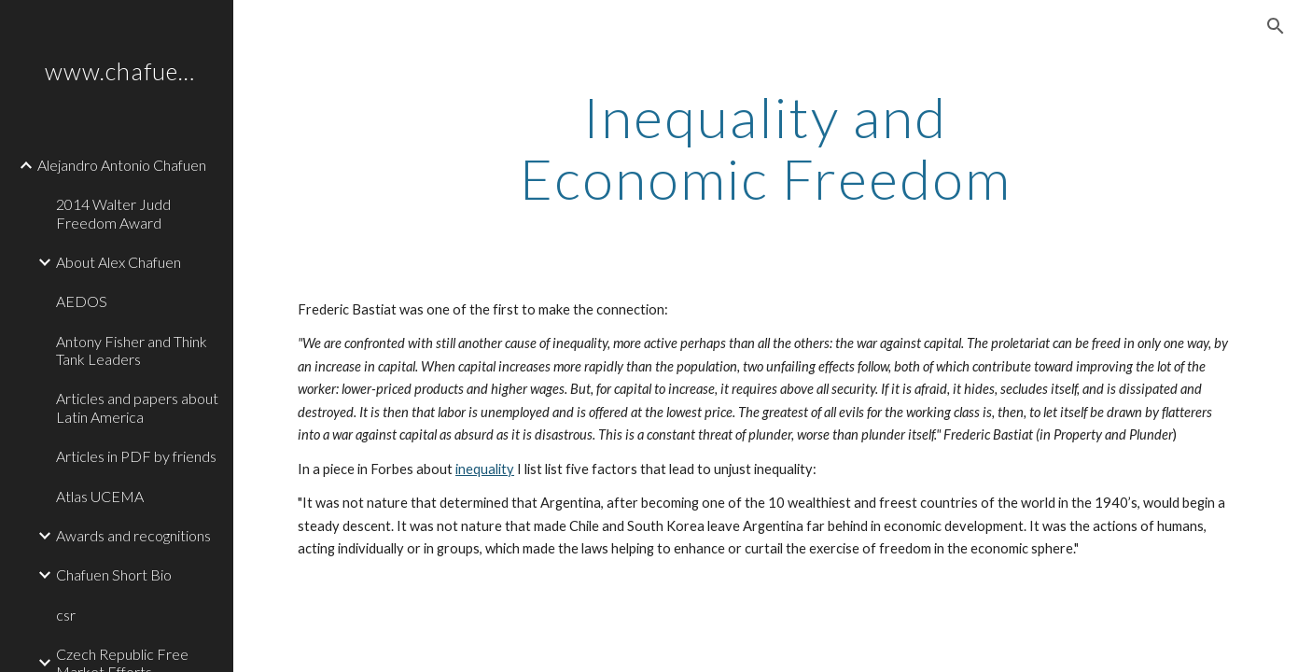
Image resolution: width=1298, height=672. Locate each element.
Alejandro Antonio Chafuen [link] (121, 165)
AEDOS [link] (81, 301)
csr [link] (66, 614)
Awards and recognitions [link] (133, 535)
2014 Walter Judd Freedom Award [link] (113, 213)
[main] (766, 147)
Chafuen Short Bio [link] (114, 574)
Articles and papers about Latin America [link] (137, 407)
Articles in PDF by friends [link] (136, 456)
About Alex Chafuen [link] (118, 262)
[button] (1275, 26)
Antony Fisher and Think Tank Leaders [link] (131, 350)
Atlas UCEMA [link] (100, 496)
